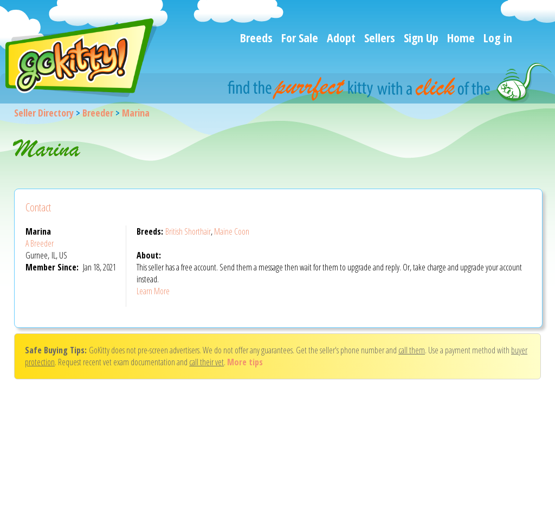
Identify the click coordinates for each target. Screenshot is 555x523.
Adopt (341, 37)
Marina (136, 112)
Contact (38, 207)
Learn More (153, 291)
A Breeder (39, 243)
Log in (497, 37)
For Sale (299, 37)
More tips (245, 362)
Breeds (256, 37)
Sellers (379, 37)
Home (461, 37)
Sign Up (421, 37)
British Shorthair (188, 231)
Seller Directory (44, 112)
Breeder (97, 112)
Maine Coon (231, 231)
